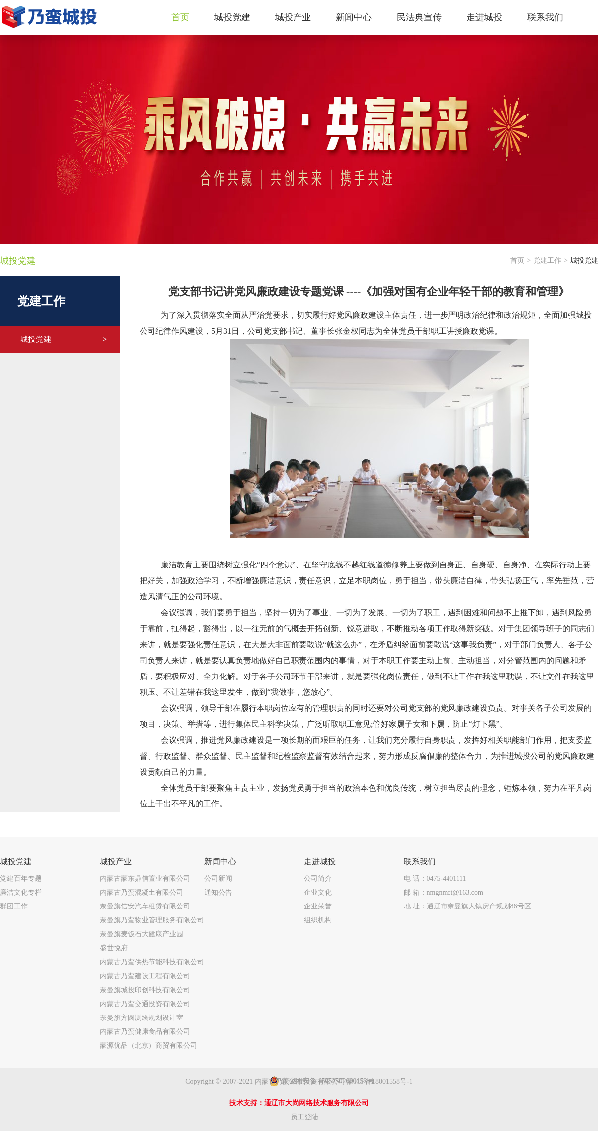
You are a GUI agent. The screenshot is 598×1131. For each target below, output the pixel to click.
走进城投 (320, 861)
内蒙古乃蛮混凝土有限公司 (141, 892)
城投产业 (116, 861)
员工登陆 (304, 1117)
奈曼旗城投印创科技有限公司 (145, 990)
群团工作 (14, 906)
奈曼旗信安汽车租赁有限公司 (145, 906)
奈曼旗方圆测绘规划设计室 (141, 1017)
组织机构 (318, 920)
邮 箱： (443, 892)
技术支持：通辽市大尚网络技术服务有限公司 (299, 1103)
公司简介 (318, 878)
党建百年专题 (21, 878)
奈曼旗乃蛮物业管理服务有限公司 (152, 920)
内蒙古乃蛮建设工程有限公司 (145, 976)
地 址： (467, 906)
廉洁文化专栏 (21, 892)
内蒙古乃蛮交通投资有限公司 (145, 1004)
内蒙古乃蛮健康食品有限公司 (145, 1031)
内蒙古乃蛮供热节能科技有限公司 (152, 962)
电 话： (435, 878)
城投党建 (63, 339)
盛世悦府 (114, 948)
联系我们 (420, 861)
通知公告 (218, 892)
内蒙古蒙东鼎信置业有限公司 (145, 878)
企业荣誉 (318, 906)
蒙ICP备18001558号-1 (379, 1081)
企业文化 (318, 892)
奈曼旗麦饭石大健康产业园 (141, 934)
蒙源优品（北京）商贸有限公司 (148, 1045)
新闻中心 (220, 861)
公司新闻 (218, 878)
